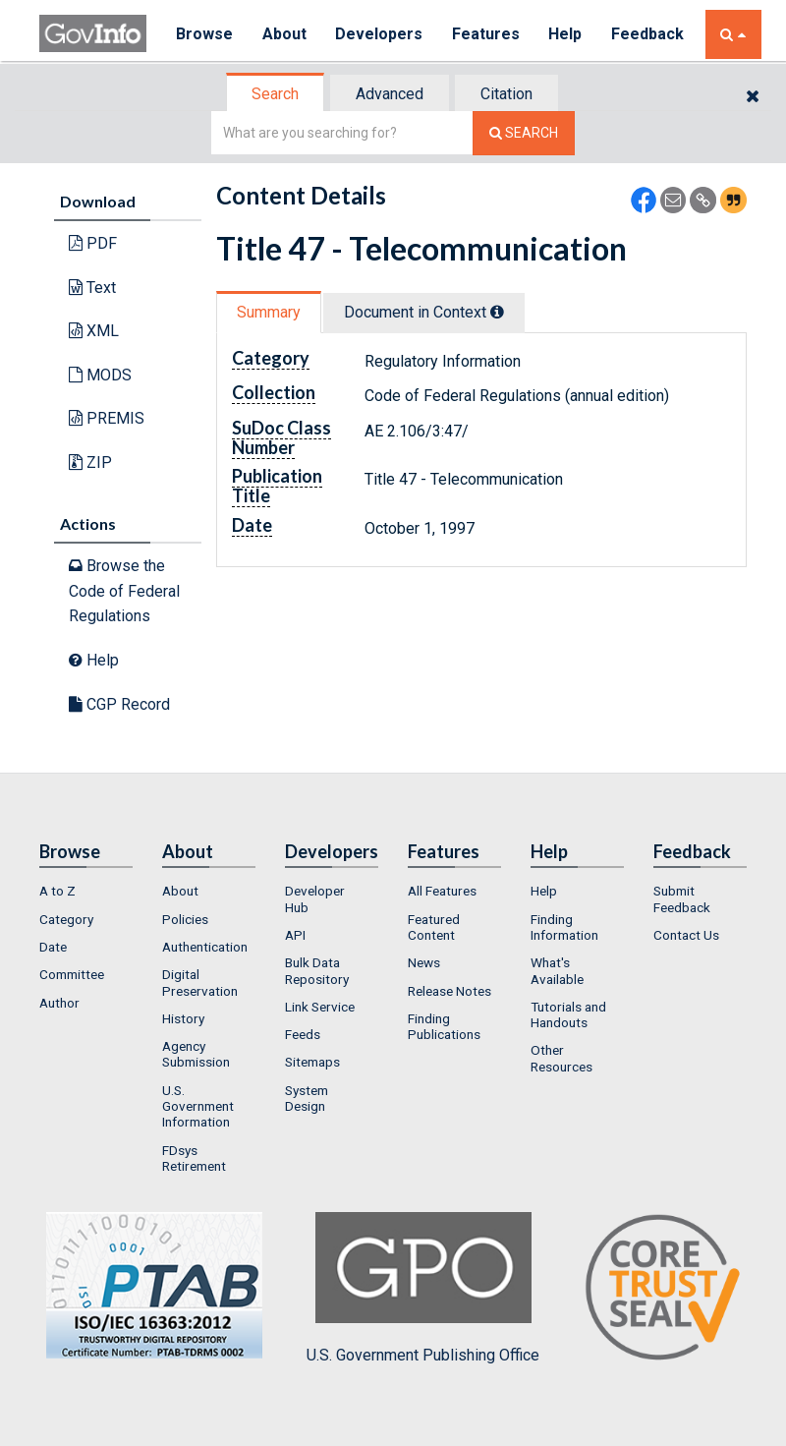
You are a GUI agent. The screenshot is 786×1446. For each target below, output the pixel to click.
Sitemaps (312, 1062)
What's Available (557, 970)
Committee (71, 974)
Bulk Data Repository (317, 970)
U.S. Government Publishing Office (423, 1287)
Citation (506, 94)
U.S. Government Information (198, 1106)
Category (66, 919)
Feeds (302, 1034)
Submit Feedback (681, 898)
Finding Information (564, 927)
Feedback (649, 34)
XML (94, 330)
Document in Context (424, 312)
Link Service (320, 1006)
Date (53, 946)
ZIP (90, 462)
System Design (306, 1098)
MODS (100, 375)
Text (92, 287)
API (295, 935)
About (284, 34)
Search (275, 94)
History (183, 1018)
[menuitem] (86, 890)
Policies (185, 919)
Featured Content (434, 927)
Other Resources (561, 1057)
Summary (269, 312)
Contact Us (686, 935)
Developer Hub (315, 898)
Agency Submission (196, 1054)
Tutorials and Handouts (568, 1014)
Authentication (205, 946)
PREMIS (106, 418)
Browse (204, 34)
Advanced (389, 94)
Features (487, 34)
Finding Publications (444, 1026)
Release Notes (449, 991)
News (424, 962)
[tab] (276, 94)
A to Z (57, 890)
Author (59, 1003)
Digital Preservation (200, 982)
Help (567, 34)
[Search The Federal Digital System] (524, 133)
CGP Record (119, 704)
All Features (442, 890)
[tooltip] (497, 311)
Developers (379, 34)
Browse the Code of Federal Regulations (124, 590)
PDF (93, 243)
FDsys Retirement (194, 1158)
